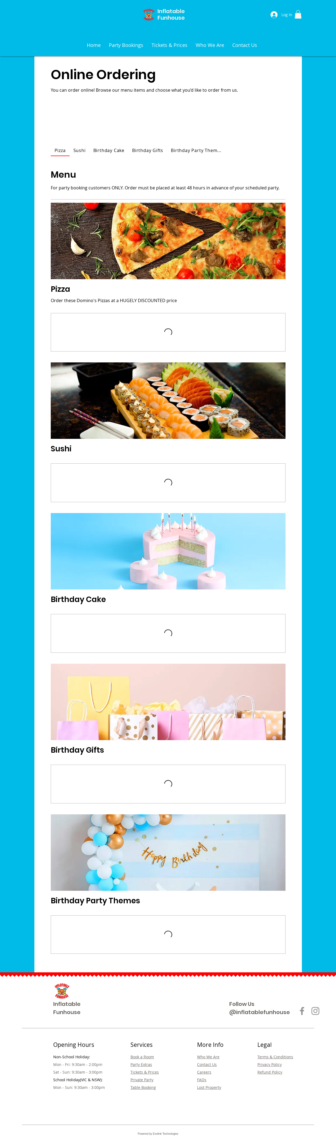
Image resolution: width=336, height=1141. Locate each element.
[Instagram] (315, 1011)
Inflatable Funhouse (171, 14)
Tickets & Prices (144, 1072)
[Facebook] (302, 1011)
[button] (298, 14)
